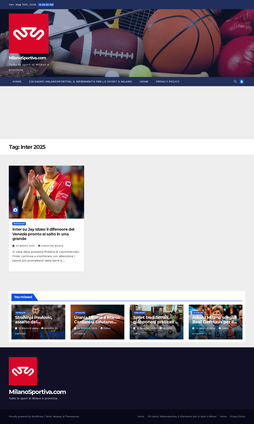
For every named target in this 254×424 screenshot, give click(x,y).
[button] (235, 81)
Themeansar (72, 416)
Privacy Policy (168, 81)
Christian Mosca (50, 246)
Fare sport (139, 313)
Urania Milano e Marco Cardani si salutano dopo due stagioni (97, 322)
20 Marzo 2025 (26, 246)
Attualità (21, 313)
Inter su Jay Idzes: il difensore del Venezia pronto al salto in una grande (43, 234)
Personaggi (19, 224)
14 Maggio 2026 (88, 328)
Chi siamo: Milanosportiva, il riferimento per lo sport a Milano (80, 81)
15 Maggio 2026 (29, 328)
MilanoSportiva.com (27, 57)
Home (17, 81)
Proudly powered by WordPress (26, 416)
